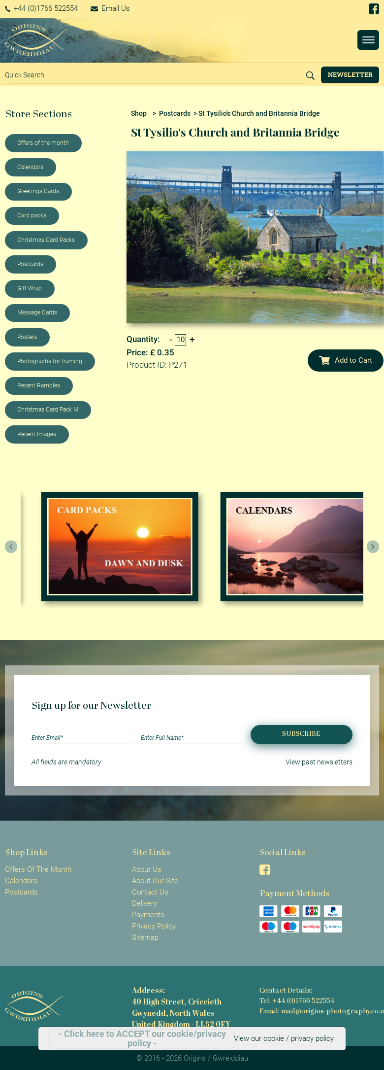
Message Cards (37, 312)
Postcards (30, 264)
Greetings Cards (38, 191)
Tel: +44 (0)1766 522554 (297, 1001)
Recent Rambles (38, 385)
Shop (139, 113)
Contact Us (150, 892)
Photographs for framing (49, 361)
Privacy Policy (154, 926)
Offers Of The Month (38, 869)
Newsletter (350, 74)
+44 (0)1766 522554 (41, 8)
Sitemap (145, 937)
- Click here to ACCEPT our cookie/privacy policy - (142, 1039)
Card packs (31, 215)
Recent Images (36, 434)
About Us (146, 869)
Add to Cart (345, 360)
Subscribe (301, 734)
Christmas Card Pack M (47, 409)
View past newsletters (319, 762)
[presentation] (11, 546)
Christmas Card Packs (46, 240)
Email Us (110, 8)
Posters (27, 337)
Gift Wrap (29, 288)
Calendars (30, 167)
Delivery (144, 903)
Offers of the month (43, 142)
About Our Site (155, 880)
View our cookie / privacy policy (284, 1038)
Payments (148, 914)
